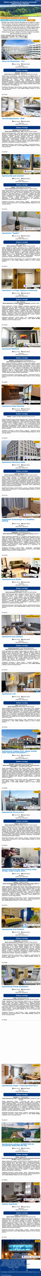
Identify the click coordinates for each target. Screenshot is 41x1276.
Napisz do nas (36, 1271)
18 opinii (27, 706)
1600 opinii (28, 1217)
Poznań (36, 559)
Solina (37, 1124)
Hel (38, 213)
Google (23, 1260)
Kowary (36, 849)
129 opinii (29, 592)
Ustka (37, 673)
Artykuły (31, 20)
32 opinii (31, 475)
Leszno (37, 442)
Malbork (36, 328)
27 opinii (30, 188)
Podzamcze (35, 909)
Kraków (36, 1183)
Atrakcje (22, 20)
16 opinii (30, 942)
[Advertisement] (20, 1043)
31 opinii (37, 303)
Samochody (13, 20)
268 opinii (31, 999)
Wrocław (36, 41)
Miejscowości (24, 17)
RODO (17, 1267)
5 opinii (25, 766)
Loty (5, 20)
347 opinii (37, 1098)
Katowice (36, 731)
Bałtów (37, 155)
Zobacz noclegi (22, 70)
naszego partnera (6, 89)
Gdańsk (36, 386)
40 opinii (30, 131)
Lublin (37, 966)
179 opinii (23, 1159)
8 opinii (29, 246)
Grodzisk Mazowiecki (32, 616)
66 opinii (30, 649)
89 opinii (29, 361)
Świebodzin (35, 499)
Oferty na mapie (14, 17)
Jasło (37, 1241)
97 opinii (30, 825)
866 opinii (30, 74)
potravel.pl (38, 0)
